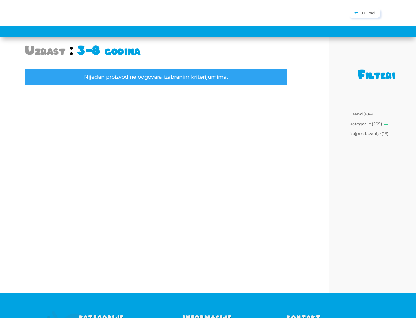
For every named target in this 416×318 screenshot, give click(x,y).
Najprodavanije (369, 133)
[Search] (163, 13)
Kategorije (366, 123)
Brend (361, 114)
